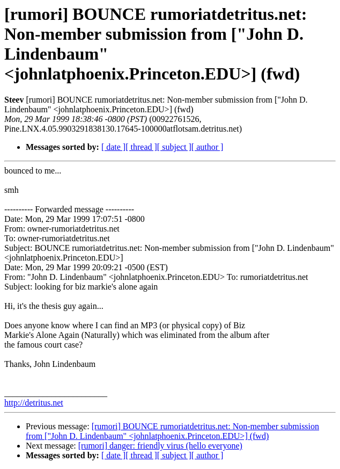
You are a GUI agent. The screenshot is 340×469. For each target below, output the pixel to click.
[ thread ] (141, 146)
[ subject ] (174, 146)
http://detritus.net (33, 402)
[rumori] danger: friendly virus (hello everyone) (160, 445)
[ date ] (113, 146)
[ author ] (207, 146)
